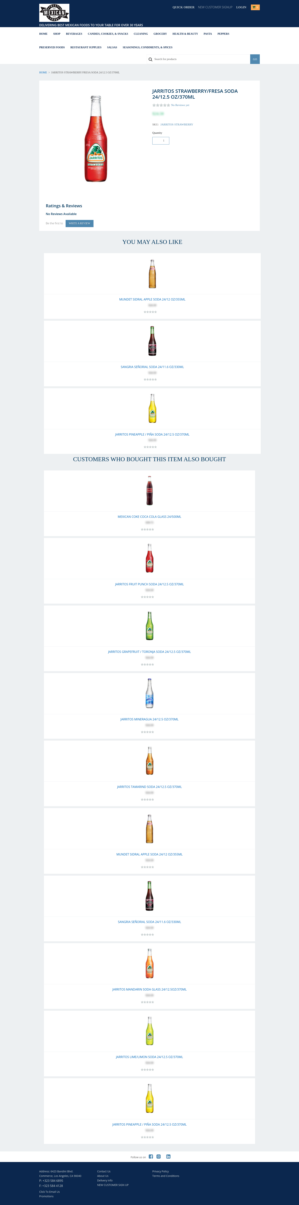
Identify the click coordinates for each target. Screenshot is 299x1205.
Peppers (223, 33)
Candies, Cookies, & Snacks (108, 33)
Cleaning (141, 33)
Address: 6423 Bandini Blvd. (56, 1171)
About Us (103, 1176)
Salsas (112, 47)
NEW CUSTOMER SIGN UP (113, 1185)
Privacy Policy (160, 1171)
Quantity (157, 132)
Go (255, 59)
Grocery (160, 33)
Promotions (46, 1196)
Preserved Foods (52, 47)
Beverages (74, 33)
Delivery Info (105, 1180)
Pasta (208, 33)
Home (43, 33)
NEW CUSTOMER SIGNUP (215, 7)
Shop (56, 33)
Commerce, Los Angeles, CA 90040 (60, 1176)
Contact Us (104, 1171)
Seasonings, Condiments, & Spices (147, 47)
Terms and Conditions (165, 1176)
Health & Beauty (185, 33)
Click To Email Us (49, 1191)
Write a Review (79, 223)
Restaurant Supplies (85, 47)
